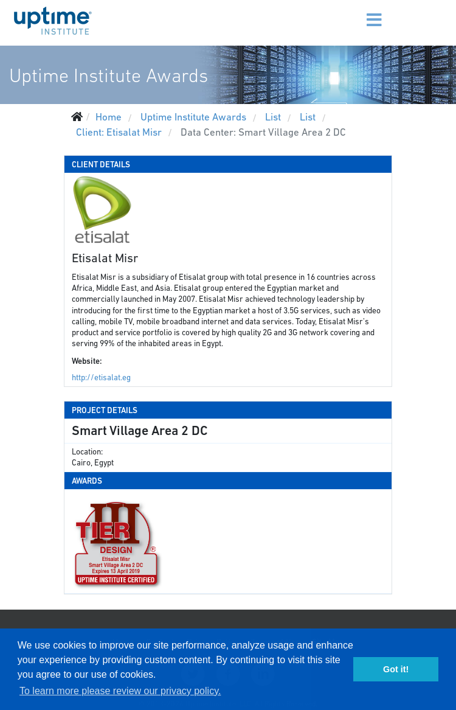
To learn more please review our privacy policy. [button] (120, 691)
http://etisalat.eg (101, 377)
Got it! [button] (396, 669)
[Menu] (358, 12)
